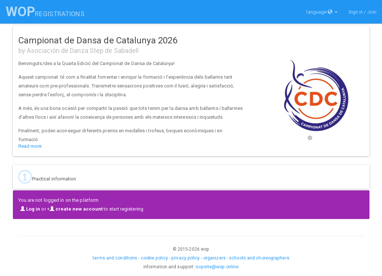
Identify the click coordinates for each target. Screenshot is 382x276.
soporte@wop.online (217, 266)
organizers (214, 258)
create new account (76, 209)
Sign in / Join (362, 12)
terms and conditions (115, 258)
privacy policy (185, 258)
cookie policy (154, 258)
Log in (30, 209)
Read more (30, 146)
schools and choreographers (259, 258)
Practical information (47, 176)
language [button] (321, 12)
